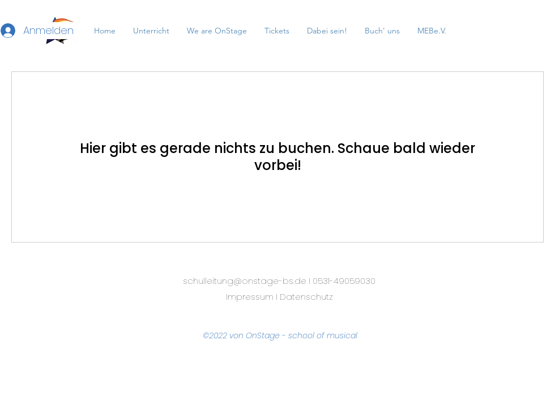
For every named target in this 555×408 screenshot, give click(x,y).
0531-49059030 (344, 281)
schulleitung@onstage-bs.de (244, 281)
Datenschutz (306, 297)
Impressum (250, 297)
